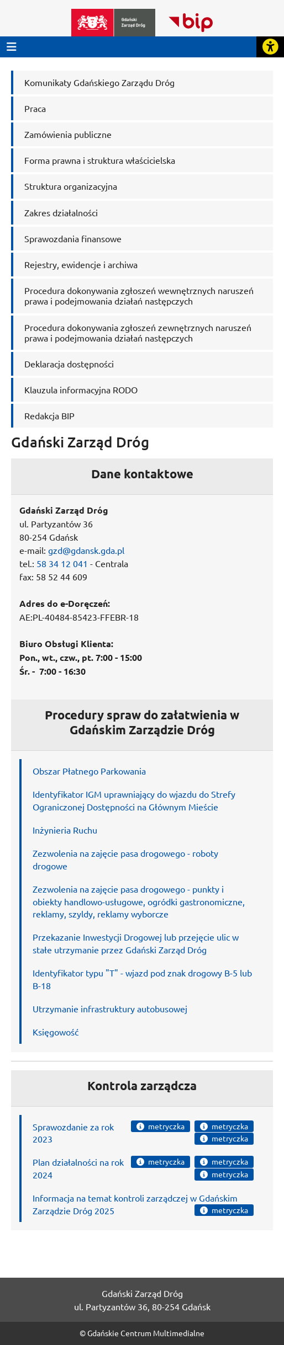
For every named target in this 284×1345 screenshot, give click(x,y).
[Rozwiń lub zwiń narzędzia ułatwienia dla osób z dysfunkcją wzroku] (270, 46)
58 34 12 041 (62, 563)
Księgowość (55, 1031)
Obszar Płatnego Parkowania (89, 770)
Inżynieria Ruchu (65, 829)
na (104, 1161)
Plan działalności (65, 1161)
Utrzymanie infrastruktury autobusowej (110, 1008)
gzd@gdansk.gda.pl (86, 550)
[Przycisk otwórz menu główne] (11, 47)
